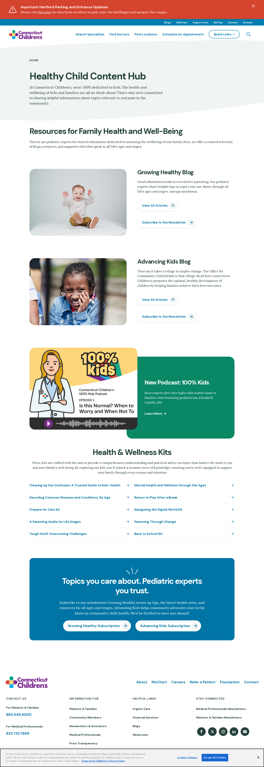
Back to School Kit (148, 534)
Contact (251, 682)
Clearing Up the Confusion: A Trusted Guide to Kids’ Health (74, 485)
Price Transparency (83, 743)
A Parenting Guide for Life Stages (55, 522)
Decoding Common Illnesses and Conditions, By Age (69, 497)
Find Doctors (119, 34)
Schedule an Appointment (183, 34)
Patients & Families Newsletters (219, 717)
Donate (247, 22)
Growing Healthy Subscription (94, 625)
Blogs (167, 22)
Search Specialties (90, 34)
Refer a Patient (202, 682)
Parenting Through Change (155, 522)
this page (45, 12)
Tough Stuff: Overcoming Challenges (58, 534)
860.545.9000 (18, 714)
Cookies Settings (187, 757)
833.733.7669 (17, 733)
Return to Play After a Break (155, 497)
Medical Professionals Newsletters (221, 709)
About (141, 682)
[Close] (258, 757)
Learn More (153, 413)
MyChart (182, 22)
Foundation (230, 682)
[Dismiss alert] (253, 6)
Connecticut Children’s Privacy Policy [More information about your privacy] (103, 761)
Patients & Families (83, 709)
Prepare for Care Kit (44, 509)
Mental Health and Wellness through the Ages (170, 485)
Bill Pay (218, 22)
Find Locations (146, 34)
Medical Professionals (85, 735)
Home (34, 60)
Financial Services (145, 717)
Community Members (85, 717)
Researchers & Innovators (88, 726)
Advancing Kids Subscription (165, 625)
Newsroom (140, 735)
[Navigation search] (248, 34)
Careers (233, 22)
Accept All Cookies (215, 757)
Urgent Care (200, 22)
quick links (222, 34)
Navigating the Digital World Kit (158, 509)
